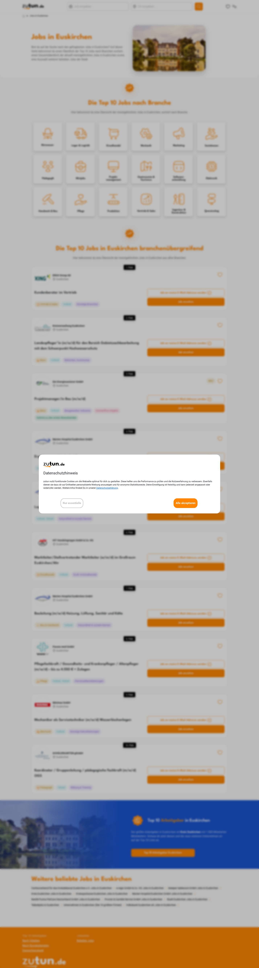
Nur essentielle (72, 503)
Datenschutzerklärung (107, 488)
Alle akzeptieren (185, 503)
